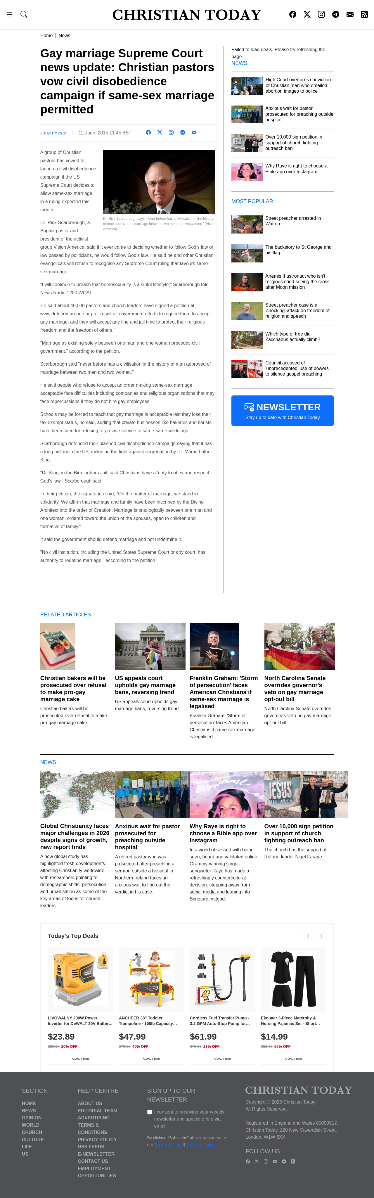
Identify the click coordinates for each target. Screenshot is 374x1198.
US (25, 1154)
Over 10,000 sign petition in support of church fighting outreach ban (299, 833)
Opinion (32, 1117)
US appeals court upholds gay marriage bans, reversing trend (145, 685)
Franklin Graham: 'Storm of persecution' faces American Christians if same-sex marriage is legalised (224, 692)
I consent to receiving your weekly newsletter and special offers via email (189, 1118)
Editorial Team (97, 1110)
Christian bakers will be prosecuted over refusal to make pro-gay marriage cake (73, 688)
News (64, 35)
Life (27, 1146)
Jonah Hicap (53, 132)
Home (46, 35)
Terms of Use (168, 1144)
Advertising (94, 1117)
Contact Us (93, 1161)
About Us (90, 1103)
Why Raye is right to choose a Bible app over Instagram (223, 833)
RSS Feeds (91, 1146)
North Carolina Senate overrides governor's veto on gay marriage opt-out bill (295, 688)
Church (32, 1132)
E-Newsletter (96, 1154)
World (30, 1125)
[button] (9, 15)
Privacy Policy (97, 1139)
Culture (33, 1139)
